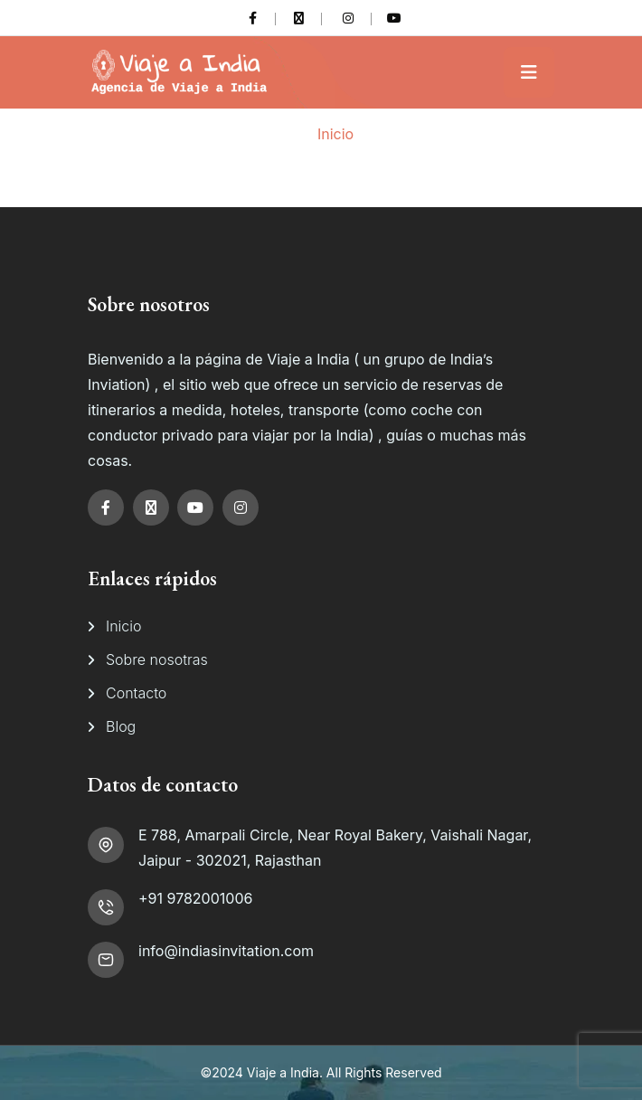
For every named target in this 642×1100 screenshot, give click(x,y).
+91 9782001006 (195, 898)
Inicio (335, 134)
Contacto (136, 693)
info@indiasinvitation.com (226, 951)
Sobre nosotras (157, 659)
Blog (121, 726)
